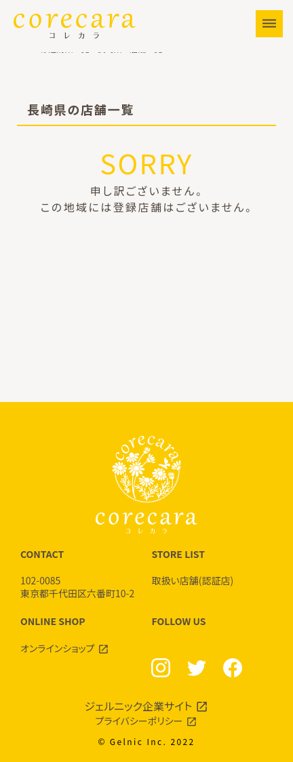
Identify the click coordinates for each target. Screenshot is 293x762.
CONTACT (81, 574)
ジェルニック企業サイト (139, 706)
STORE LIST (212, 567)
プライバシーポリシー (139, 720)
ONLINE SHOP (81, 635)
